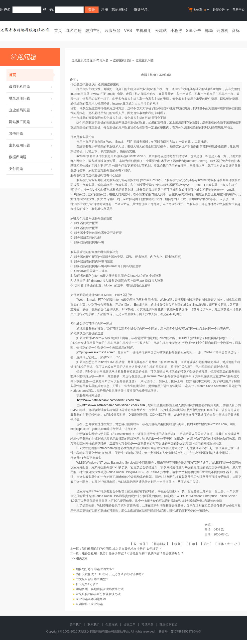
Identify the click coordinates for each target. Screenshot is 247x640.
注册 (104, 9)
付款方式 (112, 624)
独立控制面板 (168, 624)
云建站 (161, 30)
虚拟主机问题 (31, 87)
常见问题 (147, 624)
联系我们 (94, 624)
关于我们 (76, 624)
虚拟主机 (93, 30)
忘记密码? (119, 9)
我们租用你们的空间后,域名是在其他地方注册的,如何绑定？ (121, 548)
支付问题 (31, 169)
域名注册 (74, 30)
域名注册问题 (31, 98)
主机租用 (143, 30)
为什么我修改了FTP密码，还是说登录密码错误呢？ (110, 574)
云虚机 (222, 30)
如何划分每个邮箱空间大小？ (95, 569)
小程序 (176, 30)
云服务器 (113, 30)
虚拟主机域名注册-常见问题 (90, 60)
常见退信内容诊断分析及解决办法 (98, 594)
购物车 (199, 9)
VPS (128, 30)
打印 (192, 544)
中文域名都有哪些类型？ (92, 579)
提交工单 (129, 624)
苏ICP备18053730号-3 (186, 631)
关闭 (206, 544)
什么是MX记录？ (87, 584)
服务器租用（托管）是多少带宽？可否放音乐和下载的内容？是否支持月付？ (133, 553)
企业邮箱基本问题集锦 (91, 599)
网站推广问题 (31, 122)
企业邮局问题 (31, 110)
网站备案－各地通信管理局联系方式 (100, 589)
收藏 (177, 544)
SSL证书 (193, 30)
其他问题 (31, 133)
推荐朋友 (160, 544)
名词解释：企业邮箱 (89, 604)
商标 (236, 30)
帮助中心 (239, 9)
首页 (58, 30)
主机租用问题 (31, 145)
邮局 (209, 30)
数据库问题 (31, 157)
